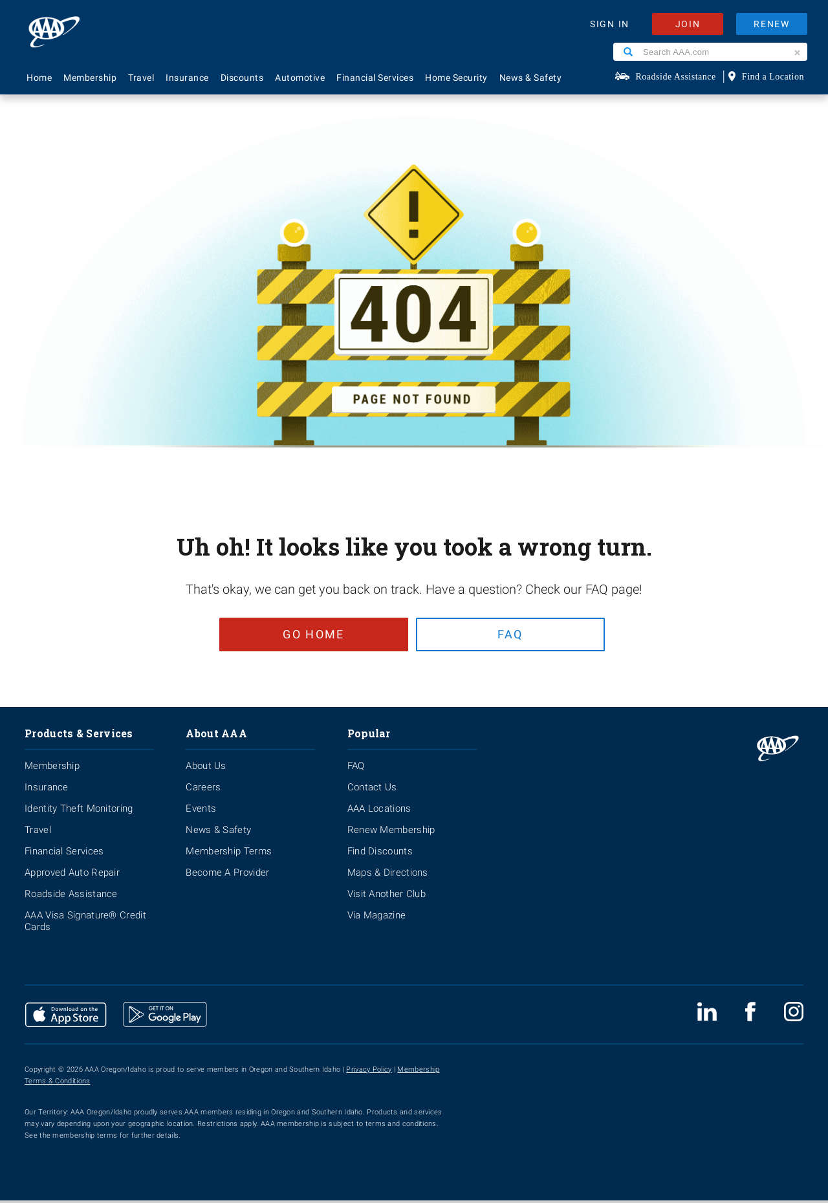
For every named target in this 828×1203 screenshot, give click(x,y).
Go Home (309, 634)
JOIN (688, 24)
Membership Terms (229, 854)
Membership (89, 77)
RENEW (772, 24)
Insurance (187, 77)
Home (39, 77)
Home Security (456, 77)
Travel (141, 77)
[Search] (628, 52)
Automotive (300, 77)
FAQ (513, 634)
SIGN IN (609, 24)
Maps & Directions (387, 875)
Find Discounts (380, 854)
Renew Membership (391, 832)
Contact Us (372, 790)
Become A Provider (227, 875)
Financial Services (374, 77)
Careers (203, 790)
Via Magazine (376, 918)
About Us (206, 768)
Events (201, 811)
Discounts (242, 77)
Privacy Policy (368, 1072)
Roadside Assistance (676, 76)
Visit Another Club (386, 896)
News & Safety (530, 77)
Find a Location (773, 76)
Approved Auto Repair (72, 875)
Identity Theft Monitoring (79, 811)
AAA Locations (379, 811)
